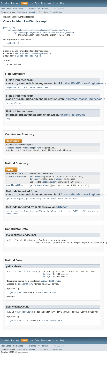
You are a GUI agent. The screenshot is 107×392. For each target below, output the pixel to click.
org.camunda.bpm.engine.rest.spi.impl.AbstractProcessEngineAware (38, 30)
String (37, 150)
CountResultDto (14, 189)
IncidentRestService (15, 43)
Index (55, 3)
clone (9, 215)
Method (32, 12)
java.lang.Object (10, 27)
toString (85, 215)
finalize (28, 215)
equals (18, 215)
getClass (40, 215)
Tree (37, 3)
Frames (32, 9)
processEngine (14, 105)
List (8, 180)
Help (62, 3)
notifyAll (73, 215)
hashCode (51, 215)
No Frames (43, 9)
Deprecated (46, 3)
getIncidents (37, 180)
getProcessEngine (35, 203)
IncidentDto (18, 180)
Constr (24, 12)
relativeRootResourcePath (37, 89)
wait (94, 215)
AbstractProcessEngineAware (85, 100)
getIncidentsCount (40, 189)
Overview (5, 3)
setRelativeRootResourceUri (62, 203)
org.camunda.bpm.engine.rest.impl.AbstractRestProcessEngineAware (43, 32)
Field (19, 12)
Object (62, 211)
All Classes (59, 9)
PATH (9, 121)
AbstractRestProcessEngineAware (32, 54)
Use (31, 3)
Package (15, 3)
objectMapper (13, 89)
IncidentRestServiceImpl (19, 150)
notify (62, 215)
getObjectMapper (15, 203)
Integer (34, 182)
